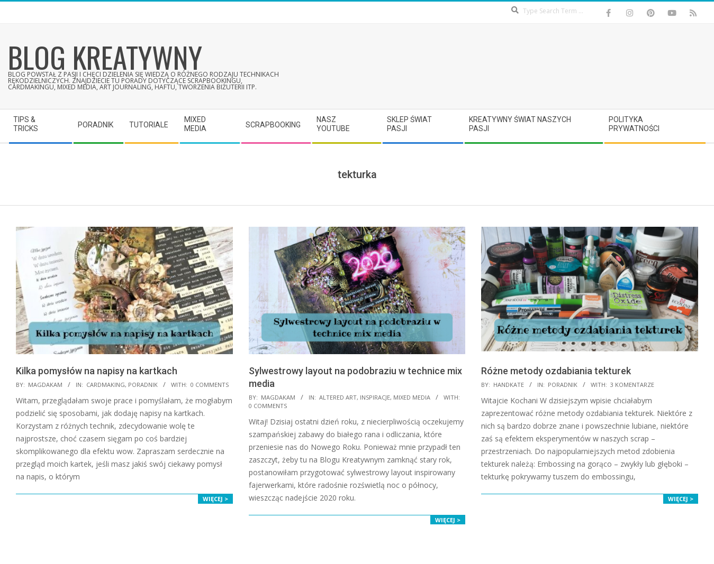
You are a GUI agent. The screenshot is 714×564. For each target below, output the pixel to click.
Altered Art (338, 397)
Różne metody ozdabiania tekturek (556, 370)
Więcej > (215, 499)
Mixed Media (411, 397)
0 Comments (210, 385)
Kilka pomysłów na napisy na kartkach (96, 370)
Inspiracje (375, 397)
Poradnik (143, 385)
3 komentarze (632, 385)
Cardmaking (105, 385)
